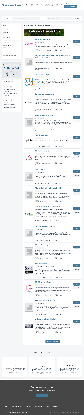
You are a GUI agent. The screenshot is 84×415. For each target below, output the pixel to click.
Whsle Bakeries (7, 95)
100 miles (7, 37)
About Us (32, 5)
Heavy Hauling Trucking (9, 104)
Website (77, 45)
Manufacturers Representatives (11, 100)
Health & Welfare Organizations (11, 99)
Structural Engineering (10, 55)
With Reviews (8, 45)
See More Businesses (52, 341)
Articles (42, 4)
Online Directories (17, 406)
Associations (6, 109)
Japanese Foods (7, 91)
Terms (47, 406)
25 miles (7, 32)
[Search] (76, 18)
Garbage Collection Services (10, 93)
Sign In (67, 3)
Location (44, 18)
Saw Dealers (6, 102)
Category (9, 18)
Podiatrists (6, 87)
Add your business (47, 5)
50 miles (7, 35)
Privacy (55, 406)
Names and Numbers (22, 412)
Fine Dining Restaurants (9, 89)
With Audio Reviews (10, 47)
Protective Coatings (8, 97)
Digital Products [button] (58, 4)
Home (23, 4)
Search (27, 4)
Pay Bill (52, 5)
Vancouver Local (6, 13)
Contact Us (37, 5)
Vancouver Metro (18, 13)
